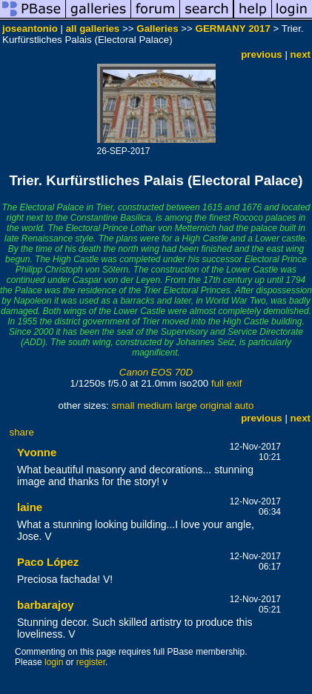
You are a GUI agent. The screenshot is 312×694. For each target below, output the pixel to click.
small (122, 405)
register (90, 662)
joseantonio (30, 28)
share (22, 432)
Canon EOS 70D (156, 372)
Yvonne (36, 452)
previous (261, 54)
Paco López (48, 561)
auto (243, 405)
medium (154, 405)
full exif (226, 383)
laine (29, 507)
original (216, 405)
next (301, 54)
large (186, 405)
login (53, 662)
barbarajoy (45, 604)
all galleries (93, 28)
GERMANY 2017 (233, 28)
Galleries (157, 28)
